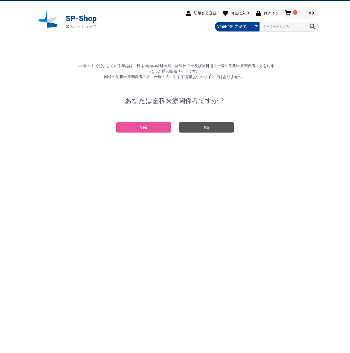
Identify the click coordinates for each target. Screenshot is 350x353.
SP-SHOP (49, 18)
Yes (143, 127)
